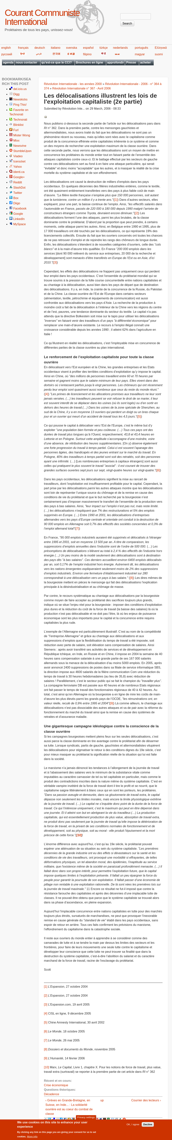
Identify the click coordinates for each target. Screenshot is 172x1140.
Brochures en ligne (89, 62)
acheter (145, 62)
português (141, 47)
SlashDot (19, 187)
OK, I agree (132, 1125)
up (102, 1100)
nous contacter (26, 62)
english (6, 47)
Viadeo (18, 156)
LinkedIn (19, 219)
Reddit (17, 182)
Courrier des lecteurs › (146, 1100)
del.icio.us (20, 89)
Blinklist (18, 124)
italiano (56, 47)
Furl (16, 130)
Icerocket (19, 161)
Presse (131, 62)
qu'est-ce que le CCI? (56, 62)
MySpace (19, 224)
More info (32, 1137)
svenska (71, 47)
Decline (147, 1125)
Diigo (16, 203)
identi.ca (19, 171)
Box (16, 198)
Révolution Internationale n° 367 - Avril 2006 (81, 88)
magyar (140, 54)
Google (18, 213)
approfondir (115, 62)
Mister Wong (21, 135)
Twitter (17, 192)
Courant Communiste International (42, 17)
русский (6, 54)
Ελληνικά (161, 47)
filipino (87, 54)
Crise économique (56, 1085)
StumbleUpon (22, 151)
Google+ (19, 177)
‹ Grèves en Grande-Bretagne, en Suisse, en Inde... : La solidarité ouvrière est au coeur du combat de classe (69, 1107)
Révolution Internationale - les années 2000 (73, 84)
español (88, 47)
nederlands (120, 47)
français (23, 47)
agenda (8, 62)
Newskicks (20, 99)
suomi (159, 54)
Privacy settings (86, 1118)
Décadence (51, 1094)
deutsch (39, 47)
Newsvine (19, 145)
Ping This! (20, 104)
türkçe (103, 47)
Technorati (20, 119)
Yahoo (17, 166)
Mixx (16, 140)
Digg (16, 94)
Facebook (19, 208)
